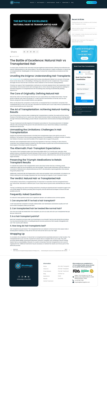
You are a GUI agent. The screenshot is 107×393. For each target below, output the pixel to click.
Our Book (60, 278)
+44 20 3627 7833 (84, 54)
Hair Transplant (41, 2)
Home (45, 266)
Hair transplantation (15, 79)
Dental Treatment (51, 2)
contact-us (61, 273)
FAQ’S (59, 276)
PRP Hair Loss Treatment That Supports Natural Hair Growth (83, 41)
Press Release (47, 271)
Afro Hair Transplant (63, 266)
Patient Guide (66, 2)
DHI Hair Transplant (63, 268)
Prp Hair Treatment (63, 271)
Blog (72, 2)
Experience (46, 276)
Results (58, 2)
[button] (24, 51)
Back (78, 98)
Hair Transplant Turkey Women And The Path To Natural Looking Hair (84, 35)
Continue (84, 101)
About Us (33, 2)
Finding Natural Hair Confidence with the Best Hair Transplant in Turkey (84, 23)
